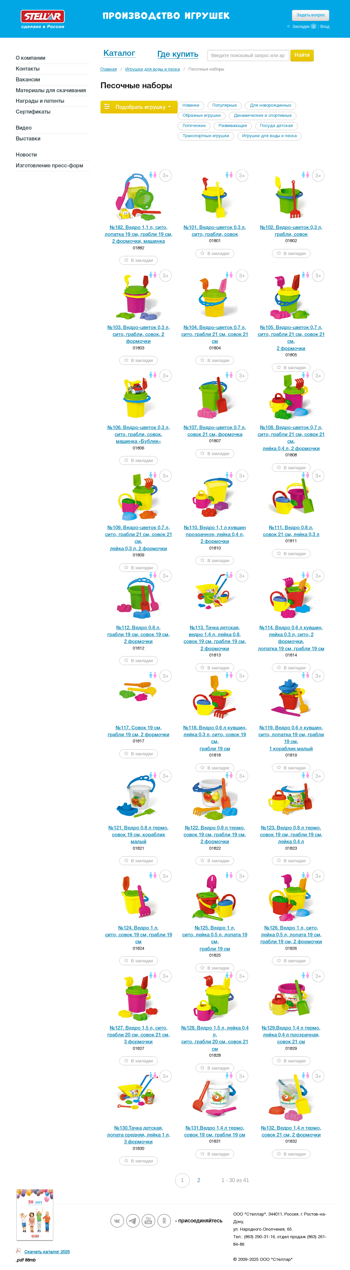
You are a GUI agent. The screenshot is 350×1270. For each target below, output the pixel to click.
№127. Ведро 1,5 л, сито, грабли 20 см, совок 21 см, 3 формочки (138, 1035)
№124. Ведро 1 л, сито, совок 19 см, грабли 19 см (138, 935)
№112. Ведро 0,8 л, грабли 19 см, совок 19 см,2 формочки (138, 635)
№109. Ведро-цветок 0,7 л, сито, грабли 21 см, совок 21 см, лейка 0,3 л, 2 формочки (138, 538)
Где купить (177, 54)
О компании (30, 58)
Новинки (191, 106)
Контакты (28, 69)
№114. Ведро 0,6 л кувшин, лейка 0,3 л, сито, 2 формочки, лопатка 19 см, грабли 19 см (291, 638)
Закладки (300, 26)
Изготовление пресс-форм (49, 166)
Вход (324, 26)
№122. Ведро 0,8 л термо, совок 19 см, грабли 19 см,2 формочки (215, 835)
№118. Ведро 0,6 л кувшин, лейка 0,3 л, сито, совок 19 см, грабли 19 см (215, 738)
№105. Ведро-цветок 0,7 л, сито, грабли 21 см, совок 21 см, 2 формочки (291, 338)
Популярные (224, 106)
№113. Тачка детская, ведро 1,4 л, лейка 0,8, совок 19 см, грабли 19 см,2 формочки (215, 638)
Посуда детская (276, 126)
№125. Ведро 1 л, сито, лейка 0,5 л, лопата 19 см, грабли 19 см (214, 938)
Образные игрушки (202, 116)
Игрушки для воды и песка (152, 70)
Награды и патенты (40, 101)
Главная (108, 70)
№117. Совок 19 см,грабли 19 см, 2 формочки (138, 731)
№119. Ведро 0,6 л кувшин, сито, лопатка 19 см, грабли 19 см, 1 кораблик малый (291, 738)
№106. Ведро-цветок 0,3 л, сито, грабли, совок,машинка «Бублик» (138, 435)
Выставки (28, 139)
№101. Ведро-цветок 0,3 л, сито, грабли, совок (215, 231)
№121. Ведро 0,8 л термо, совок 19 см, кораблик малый (138, 835)
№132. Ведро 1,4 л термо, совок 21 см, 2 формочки (291, 1131)
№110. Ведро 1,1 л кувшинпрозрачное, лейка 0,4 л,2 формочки (215, 535)
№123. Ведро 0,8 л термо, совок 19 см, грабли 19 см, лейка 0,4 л (291, 835)
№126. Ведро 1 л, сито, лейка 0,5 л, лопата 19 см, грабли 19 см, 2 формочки (291, 935)
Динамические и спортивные (263, 116)
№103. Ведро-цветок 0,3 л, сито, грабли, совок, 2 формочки (138, 334)
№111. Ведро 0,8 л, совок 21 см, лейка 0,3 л (291, 531)
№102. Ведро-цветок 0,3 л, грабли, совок (291, 231)
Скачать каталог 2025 (47, 1252)
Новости (26, 155)
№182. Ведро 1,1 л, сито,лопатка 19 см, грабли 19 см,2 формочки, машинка (138, 234)
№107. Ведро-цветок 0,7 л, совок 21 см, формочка (215, 431)
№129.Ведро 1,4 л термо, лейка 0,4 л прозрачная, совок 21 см (291, 1035)
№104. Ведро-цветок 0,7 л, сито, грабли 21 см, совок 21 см (214, 334)
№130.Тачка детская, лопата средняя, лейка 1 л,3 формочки (138, 1135)
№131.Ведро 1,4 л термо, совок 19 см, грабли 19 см (214, 1131)
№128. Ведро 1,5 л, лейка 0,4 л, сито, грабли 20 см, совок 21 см (215, 1038)
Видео (24, 128)
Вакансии (28, 80)
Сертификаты (33, 112)
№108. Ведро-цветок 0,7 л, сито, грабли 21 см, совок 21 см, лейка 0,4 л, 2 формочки (291, 438)
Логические (194, 126)
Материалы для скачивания (51, 91)
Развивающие (233, 126)
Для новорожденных (270, 106)
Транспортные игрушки (206, 136)
